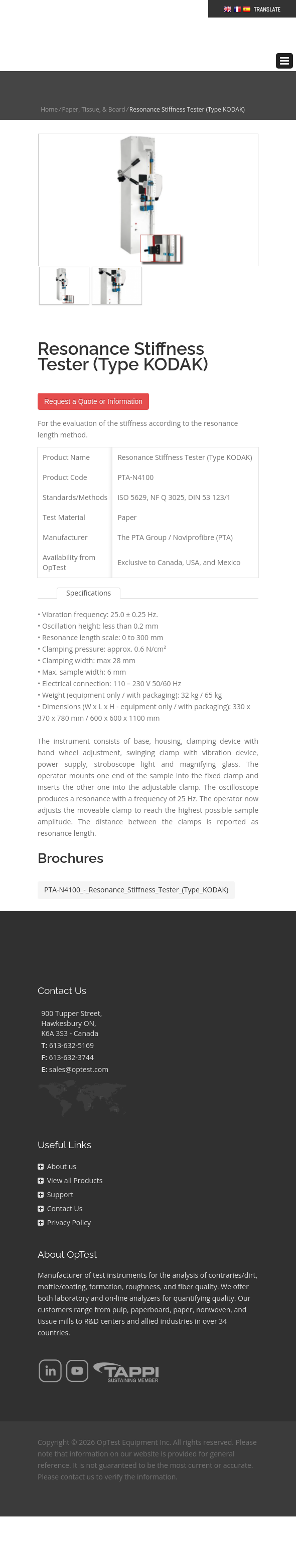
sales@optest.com (78, 1047)
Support (55, 1172)
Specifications (88, 570)
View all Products (70, 1158)
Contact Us (60, 1186)
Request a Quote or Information (93, 379)
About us (57, 1144)
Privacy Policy (64, 1200)
